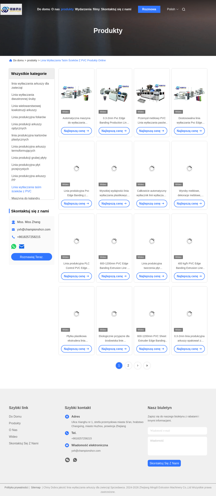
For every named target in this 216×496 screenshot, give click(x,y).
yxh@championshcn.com (33, 229)
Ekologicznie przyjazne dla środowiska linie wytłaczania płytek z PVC (114, 341)
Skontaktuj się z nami (116, 9)
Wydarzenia (83, 9)
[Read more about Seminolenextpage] (137, 365)
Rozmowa (149, 9)
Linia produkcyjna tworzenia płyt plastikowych (152, 268)
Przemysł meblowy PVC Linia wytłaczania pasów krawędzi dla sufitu (152, 123)
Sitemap (36, 487)
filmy (96, 9)
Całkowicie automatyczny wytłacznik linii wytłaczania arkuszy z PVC (152, 195)
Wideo (13, 436)
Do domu (43, 9)
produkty (67, 9)
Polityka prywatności (16, 487)
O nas (55, 9)
